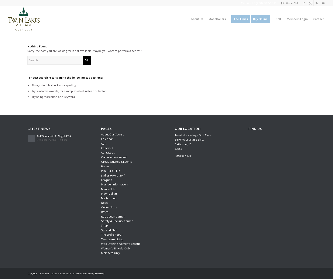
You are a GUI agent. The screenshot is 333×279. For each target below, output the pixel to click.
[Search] (59, 60)
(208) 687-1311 (266, 3)
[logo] (24, 18)
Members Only (110, 253)
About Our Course (112, 134)
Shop (104, 225)
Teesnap (99, 273)
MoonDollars (109, 193)
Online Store (109, 207)
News (104, 203)
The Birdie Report (112, 234)
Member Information (114, 184)
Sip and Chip (109, 230)
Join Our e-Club (290, 3)
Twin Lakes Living (112, 239)
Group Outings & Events (116, 162)
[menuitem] (289, 3)
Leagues (106, 180)
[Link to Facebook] (304, 3)
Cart (103, 143)
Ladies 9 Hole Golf (112, 175)
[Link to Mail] (323, 3)
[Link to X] (310, 3)
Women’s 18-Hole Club (115, 248)
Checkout (107, 148)
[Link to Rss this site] (317, 3)
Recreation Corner (113, 216)
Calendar (107, 139)
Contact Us (108, 152)
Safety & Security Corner (117, 221)
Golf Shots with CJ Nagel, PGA (54, 136)
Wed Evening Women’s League (121, 244)
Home (105, 166)
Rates (105, 212)
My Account (108, 198)
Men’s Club (108, 189)
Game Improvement (114, 157)
